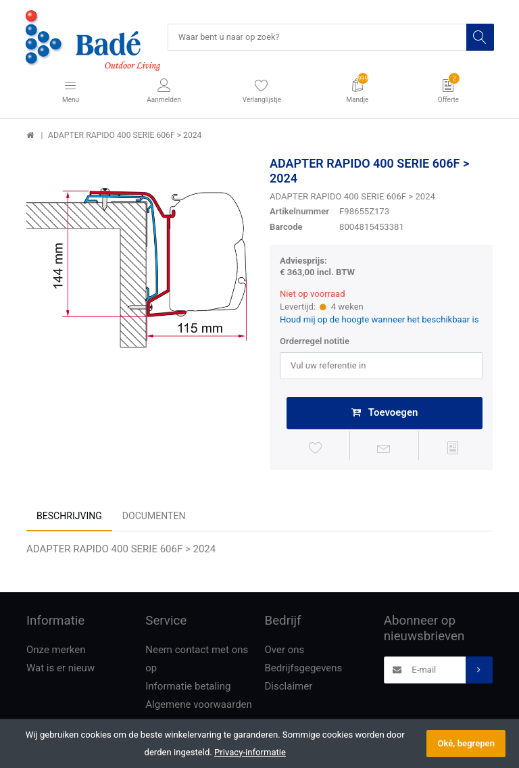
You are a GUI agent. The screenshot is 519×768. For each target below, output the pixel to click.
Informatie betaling (187, 687)
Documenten (154, 517)
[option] (137, 268)
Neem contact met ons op (196, 660)
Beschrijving (69, 517)
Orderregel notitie (314, 342)
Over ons (285, 651)
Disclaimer (289, 687)
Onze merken (56, 651)
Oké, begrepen (466, 743)
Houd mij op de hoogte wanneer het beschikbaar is (379, 320)
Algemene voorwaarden (198, 706)
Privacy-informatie (250, 752)
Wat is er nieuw (60, 669)
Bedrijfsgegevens (304, 669)
